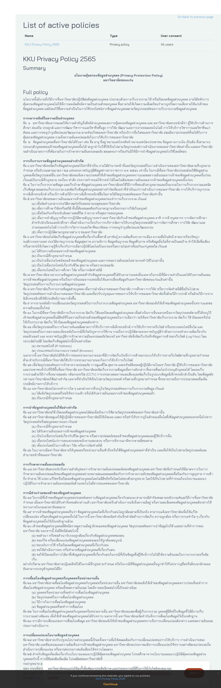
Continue (110, 684)
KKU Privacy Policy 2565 (44, 44)
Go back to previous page (195, 17)
